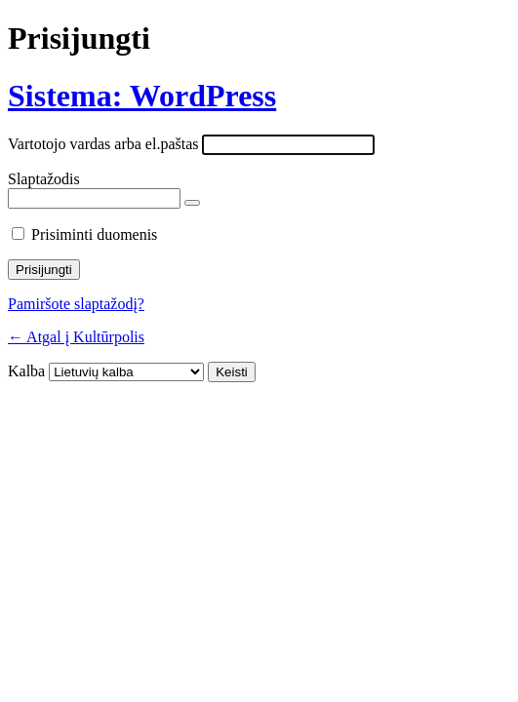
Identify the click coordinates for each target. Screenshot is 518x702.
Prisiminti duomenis (94, 234)
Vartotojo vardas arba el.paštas (103, 144)
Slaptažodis (44, 179)
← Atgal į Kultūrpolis (76, 337)
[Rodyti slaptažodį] (192, 203)
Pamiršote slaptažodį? (76, 303)
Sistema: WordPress (142, 95)
